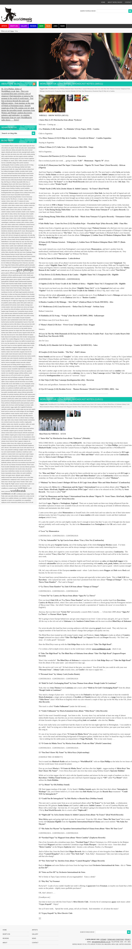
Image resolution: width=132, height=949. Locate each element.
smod (28, 447)
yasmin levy (22, 496)
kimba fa (4, 326)
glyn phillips (25, 270)
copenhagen (5, 222)
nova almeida (25, 375)
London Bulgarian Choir (16, 339)
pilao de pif (9, 396)
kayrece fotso (27, 322)
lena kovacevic (11, 334)
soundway (19, 452)
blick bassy (19, 184)
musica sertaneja (26, 368)
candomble (4, 203)
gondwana (16, 275)
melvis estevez (5, 362)
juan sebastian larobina (16, 313)
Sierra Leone (69, 404)
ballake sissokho (20, 171)
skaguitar (4, 445)
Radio (62, 26)
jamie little (20, 302)
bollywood (29, 186)
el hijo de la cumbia (22, 243)
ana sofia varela (22, 154)
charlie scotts (26, 211)
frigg (6, 265)
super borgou (30, 454)
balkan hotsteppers (9, 171)
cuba (5, 224)
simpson (26, 441)
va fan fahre (29, 477)
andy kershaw (9, 156)
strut (17, 454)
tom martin (18, 469)
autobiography (5, 165)
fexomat (13, 260)
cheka (11, 214)
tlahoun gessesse (30, 466)
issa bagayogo (20, 300)
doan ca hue (7, 237)
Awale (12, 165)
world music (23, 488)
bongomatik (5, 190)
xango (28, 494)
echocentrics (5, 243)
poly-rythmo (31, 398)
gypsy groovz (14, 279)
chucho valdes (18, 216)
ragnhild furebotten (26, 407)
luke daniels (31, 343)
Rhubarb (67, 88)
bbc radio (22, 177)
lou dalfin (22, 341)
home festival (14, 288)
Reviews (33, 26)
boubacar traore (6, 194)
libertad (25, 334)
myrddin (8, 371)
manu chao (10, 351)
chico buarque (21, 214)
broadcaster (4, 197)
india (3, 298)
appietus (31, 158)
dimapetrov (17, 233)
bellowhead (14, 179)
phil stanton (28, 394)
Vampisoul (124, 88)
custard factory (30, 224)
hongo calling (22, 288)
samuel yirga (22, 428)
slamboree (31, 445)
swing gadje (13, 458)
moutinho (15, 368)
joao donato (17, 307)
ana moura (14, 154)
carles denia (11, 205)
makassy (8, 349)
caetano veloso (5, 201)
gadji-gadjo (4, 267)
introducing (4, 300)
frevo (3, 265)
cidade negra (5, 218)
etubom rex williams (13, 250)
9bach (12, 145)
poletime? (4, 398)
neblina (21, 373)
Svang (57, 91)
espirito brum (5, 248)
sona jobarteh (9, 449)
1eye (3, 145)
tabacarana (29, 458)
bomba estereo (5, 188)
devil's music (22, 231)
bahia (29, 167)
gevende (25, 267)
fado (15, 252)
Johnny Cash (125, 404)
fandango (29, 252)
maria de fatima (23, 354)
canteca (16, 203)
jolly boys (26, 309)
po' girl (28, 396)
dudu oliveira (16, 239)
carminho (4, 207)
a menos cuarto (18, 145)
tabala (3, 460)
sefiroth (25, 432)
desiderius (4, 231)
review (31, 413)
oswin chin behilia (14, 383)
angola (21, 156)
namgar (16, 373)
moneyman (15, 366)
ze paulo (9, 500)
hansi (7, 283)
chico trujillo (30, 214)
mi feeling (13, 364)
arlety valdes (19, 160)
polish (9, 398)
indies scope (14, 298)
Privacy (128, 939)
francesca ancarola (28, 263)
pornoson (7, 400)
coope (30, 220)
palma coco (4, 388)
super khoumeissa (14, 456)
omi (31, 379)
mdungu (29, 360)
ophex (3, 381)
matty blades (28, 358)
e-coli (10, 241)
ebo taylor (30, 241)
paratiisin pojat (17, 390)
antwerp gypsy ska (15, 158)
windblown (4, 488)
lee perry (20, 332)
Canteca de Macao (102, 404)
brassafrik (18, 194)
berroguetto (30, 179)
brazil (23, 194)
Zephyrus (96, 406)
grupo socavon (22, 277)
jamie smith (27, 302)
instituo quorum (30, 298)
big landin (20, 182)
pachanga (11, 386)
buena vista (4, 199)
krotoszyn (17, 328)
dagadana (4, 226)
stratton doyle (12, 454)
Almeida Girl (74, 91)
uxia (24, 477)
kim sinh (32, 324)
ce (28, 207)
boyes (13, 194)
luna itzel (4, 345)
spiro (30, 452)
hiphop (22, 285)
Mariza (52, 406)
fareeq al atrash (15, 254)
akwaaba (21, 148)
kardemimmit (15, 320)
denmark (25, 228)
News (41, 26)
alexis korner (29, 150)
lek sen (33, 332)
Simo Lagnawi (18, 441)
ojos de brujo (9, 379)
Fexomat (119, 406)
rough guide (28, 422)
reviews (3, 415)
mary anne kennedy (13, 358)
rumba (9, 424)
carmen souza (19, 205)
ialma (11, 294)
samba (9, 428)
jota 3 (16, 311)
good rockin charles (25, 275)
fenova (29, 256)
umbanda (27, 475)
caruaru (15, 207)
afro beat (32, 145)
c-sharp (30, 199)
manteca (4, 351)
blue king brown (18, 186)
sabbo (27, 424)
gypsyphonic (5, 281)
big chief (4, 182)
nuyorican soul (5, 377)
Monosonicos (88, 91)
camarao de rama (24, 201)
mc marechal (23, 360)
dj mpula (16, 235)
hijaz (18, 285)
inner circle (21, 298)
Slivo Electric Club (87, 406)
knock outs (10, 326)
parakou (3, 390)
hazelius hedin (13, 283)
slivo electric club (6, 447)
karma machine (10, 322)
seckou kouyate (18, 432)
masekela (22, 358)
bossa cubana (24, 192)
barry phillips (22, 175)
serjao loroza (22, 435)
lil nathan (30, 334)
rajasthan (4, 409)
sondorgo (16, 449)
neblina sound (28, 373)
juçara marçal (29, 311)
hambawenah (23, 281)
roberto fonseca (24, 417)
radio (32, 405)
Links (55, 26)
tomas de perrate (27, 469)
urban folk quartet (18, 477)
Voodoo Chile (24, 481)
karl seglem (29, 320)
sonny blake (27, 449)
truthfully (29, 473)
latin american (27, 330)
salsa (12, 426)
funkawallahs (15, 265)
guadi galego (31, 277)
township (28, 471)
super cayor (5, 456)
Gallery (24, 26)
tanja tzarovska (19, 460)
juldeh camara (16, 315)
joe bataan (31, 307)
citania (11, 218)
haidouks (12, 281)
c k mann (20, 199)
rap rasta (28, 409)
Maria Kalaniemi (45, 406)
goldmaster (30, 273)
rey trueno (9, 415)
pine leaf (15, 396)
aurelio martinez (24, 162)
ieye (15, 296)
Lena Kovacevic (50, 91)
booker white (28, 190)
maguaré (15, 347)
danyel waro (19, 226)
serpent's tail (29, 435)
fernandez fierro (22, 258)
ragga (12, 407)
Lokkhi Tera (5, 339)
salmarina (8, 426)
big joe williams (12, 182)
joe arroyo (24, 307)
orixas (7, 381)
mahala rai (26, 347)
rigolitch (4, 417)
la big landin (24, 328)
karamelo (28, 317)
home (103, 2)
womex (15, 488)
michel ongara (21, 364)
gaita (10, 267)
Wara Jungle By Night (8, 483)
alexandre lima (20, 150)
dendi (20, 228)
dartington (26, 226)
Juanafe (84, 88)
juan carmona (5, 313)
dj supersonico (23, 235)
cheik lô (6, 214)
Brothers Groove (21, 197)
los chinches (27, 339)
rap (25, 409)
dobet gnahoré (15, 237)
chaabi (25, 209)
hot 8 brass (21, 290)
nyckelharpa (14, 377)
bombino (27, 188)
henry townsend (11, 285)
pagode (28, 386)
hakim (17, 281)
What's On (14, 26)
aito (9, 148)
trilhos (18, 473)
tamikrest (8, 460)
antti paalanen (5, 158)
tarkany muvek (11, 462)
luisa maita (24, 343)
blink (8, 186)
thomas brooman (16, 464)
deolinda (30, 228)
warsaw (17, 483)
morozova (4, 368)
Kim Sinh (106, 88)
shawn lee (20, 437)
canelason (11, 203)
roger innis (7, 420)
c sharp (25, 199)
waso (32, 483)
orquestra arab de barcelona (17, 381)
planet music (22, 396)
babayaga (17, 167)
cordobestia (12, 222)
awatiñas (17, 165)
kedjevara (7, 324)
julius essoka (30, 315)
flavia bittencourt (26, 260)
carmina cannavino (29, 205)
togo (2, 469)
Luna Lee (10, 345)
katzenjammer (19, 322)
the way (8, 464)
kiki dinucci (18, 324)
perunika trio (5, 394)
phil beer (22, 394)
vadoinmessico (5, 479)
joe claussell (5, 309)
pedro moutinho (9, 392)
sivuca (12, 443)
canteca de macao (24, 203)
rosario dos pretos (14, 422)
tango (13, 460)
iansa (19, 294)
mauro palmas (5, 360)
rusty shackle (15, 424)
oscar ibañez (29, 381)
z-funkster (30, 498)
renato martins (15, 413)
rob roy (17, 417)
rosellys (22, 422)
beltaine (20, 179)
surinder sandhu (24, 456)
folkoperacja (15, 263)
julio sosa (24, 315)
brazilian (27, 194)
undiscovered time (7, 477)
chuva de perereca (28, 216)
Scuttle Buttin (28, 430)
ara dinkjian (5, 160)
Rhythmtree (29, 415)
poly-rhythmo (23, 398)
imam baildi (31, 296)
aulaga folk (15, 162)
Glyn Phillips (61, 88)
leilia (29, 332)
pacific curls (17, 386)
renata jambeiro (6, 413)
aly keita (19, 152)
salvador (17, 426)
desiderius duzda (13, 231)
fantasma (7, 254)
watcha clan (5, 486)
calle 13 (16, 201)
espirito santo (23, 248)
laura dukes (9, 332)
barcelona (15, 173)
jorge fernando (10, 311)
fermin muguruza (12, 258)
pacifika (23, 386)
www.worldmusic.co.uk (101, 649)
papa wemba (27, 388)
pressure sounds (26, 400)
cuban (9, 224)
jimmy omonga (25, 305)
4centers (7, 145)
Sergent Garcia (85, 404)
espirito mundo (14, 248)
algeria (3, 152)
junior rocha (11, 317)
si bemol (9, 439)
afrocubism (4, 148)
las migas (17, 330)
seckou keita (9, 432)
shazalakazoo (28, 437)
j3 (25, 300)
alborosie (9, 150)
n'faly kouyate (15, 371)
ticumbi (7, 466)
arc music (12, 160)
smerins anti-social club (19, 447)
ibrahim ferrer (25, 294)
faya (19, 256)
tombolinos (11, 471)
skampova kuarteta (13, 445)
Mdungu (42, 91)
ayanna (22, 165)
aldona (14, 150)
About (5, 942)
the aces (3, 464)
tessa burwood (30, 462)
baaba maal (4, 167)
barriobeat (7, 175)
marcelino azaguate (19, 351)
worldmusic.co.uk (8, 494)
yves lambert (23, 498)
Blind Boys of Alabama (115, 404)
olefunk (15, 379)
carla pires (4, 205)
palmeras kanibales (14, 388)
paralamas (9, 390)
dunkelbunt (4, 241)
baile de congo (14, 169)
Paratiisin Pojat (97, 91)
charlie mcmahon (16, 211)
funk (9, 265)
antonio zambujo (28, 156)
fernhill (29, 258)
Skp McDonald (23, 445)
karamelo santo (6, 320)
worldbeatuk (18, 490)
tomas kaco (4, 471)
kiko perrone (25, 324)
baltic (27, 171)
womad (10, 488)
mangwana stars (26, 349)
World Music (78, 88)
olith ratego (21, 379)
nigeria (3, 375)
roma (12, 420)
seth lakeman (5, 437)
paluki (22, 388)
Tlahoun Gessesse (115, 88)
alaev (26, 148)
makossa (14, 349)
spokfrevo (4, 454)
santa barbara (30, 428)
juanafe (25, 313)
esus (28, 248)
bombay (12, 188)
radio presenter (5, 407)
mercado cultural (25, 362)
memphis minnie (15, 362)
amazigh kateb (26, 152)
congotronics (25, 220)
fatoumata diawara (12, 256)
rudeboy (4, 424)
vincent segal (12, 481)
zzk (32, 502)
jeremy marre (17, 305)
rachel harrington (19, 405)
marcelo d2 (28, 351)
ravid (6, 411)
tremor (14, 473)
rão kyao (11, 405)
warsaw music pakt (25, 483)
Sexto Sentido (66, 91)
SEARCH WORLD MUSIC (88, 11)
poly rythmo (15, 398)
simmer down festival (7, 441)
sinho (9, 443)
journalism (21, 311)
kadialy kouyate (20, 317)
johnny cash (19, 309)
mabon (25, 345)
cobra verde (17, 218)
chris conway (10, 216)
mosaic (10, 368)
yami (6, 496)
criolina (26, 222)
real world (16, 411)
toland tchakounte (9, 469)
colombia (24, 218)
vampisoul (13, 479)
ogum (3, 379)
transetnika (8, 473)
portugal (12, 400)
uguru (23, 475)
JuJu (102, 88)
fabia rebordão (9, 252)
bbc (17, 177)
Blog (48, 26)
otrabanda (28, 383)
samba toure (14, 428)
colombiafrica (31, 218)
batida (31, 175)
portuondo (18, 400)
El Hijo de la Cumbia (108, 91)
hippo (26, 285)
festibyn (3, 260)
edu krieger (12, 243)
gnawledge (18, 273)
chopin (3, 216)
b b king (31, 165)
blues (24, 186)
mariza (29, 356)
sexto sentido (13, 437)
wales (30, 481)
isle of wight (12, 300)
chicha (15, 214)
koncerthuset (26, 326)
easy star (24, 241)
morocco (30, 366)
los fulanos (15, 341)
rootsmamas (31, 420)
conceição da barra (7, 220)
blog (11, 186)
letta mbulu (19, 334)
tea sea (18, 462)
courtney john (20, 222)
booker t (22, 190)
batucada (13, 177)
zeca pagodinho (17, 500)
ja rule (28, 300)
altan (14, 152)
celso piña (17, 209)
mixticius (28, 364)
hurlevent (31, 292)
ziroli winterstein (12, 502)
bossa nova (31, 192)
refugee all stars (24, 411)
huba (17, 292)
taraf (25, 460)
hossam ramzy (14, 290)
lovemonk (28, 341)
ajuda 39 (13, 148)
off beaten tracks (28, 377)
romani (16, 420)
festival (8, 260)
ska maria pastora (26, 443)
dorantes (31, 237)
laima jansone (9, 330)
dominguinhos (24, 237)
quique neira (5, 405)
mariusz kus (23, 356)
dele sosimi (15, 228)
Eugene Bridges (24, 250)
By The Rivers (12, 199)
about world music (115, 2)
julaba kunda (8, 315)
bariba (20, 173)
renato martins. (24, 413)
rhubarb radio (22, 415)
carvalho (25, 207)
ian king (15, 294)
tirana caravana (20, 466)
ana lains (8, 154)
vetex (19, 479)
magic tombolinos (6, 347)
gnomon (24, 273)
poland (33, 396)
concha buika (17, 220)
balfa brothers (23, 169)
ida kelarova (10, 296)
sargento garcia (13, 430)
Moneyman (90, 88)
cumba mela (15, 224)
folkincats (9, 263)
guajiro (3, 279)
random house (11, 409)
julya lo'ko (4, 317)
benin (25, 179)
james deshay (13, 302)
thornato (24, 464)
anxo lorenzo (25, 158)
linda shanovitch (6, 337)
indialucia (8, 298)
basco (28, 175)
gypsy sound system (24, 279)
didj (13, 233)
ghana (30, 267)
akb (17, 148)
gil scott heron (12, 270)
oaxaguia (20, 377)
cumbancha (22, 224)
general (20, 267)
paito (32, 386)
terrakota (23, 462)
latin (21, 330)
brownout (29, 197)
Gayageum (15, 267)
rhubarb (15, 415)
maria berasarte (13, 354)
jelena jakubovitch (7, 305)
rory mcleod (5, 422)
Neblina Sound (59, 406)
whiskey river (26, 486)
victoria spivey (24, 479)
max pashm (13, 360)
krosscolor (10, 328)
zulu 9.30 (28, 502)
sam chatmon (24, 426)
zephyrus (4, 502)
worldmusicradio (21, 494)
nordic (19, 375)
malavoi (19, 349)
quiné (31, 403)
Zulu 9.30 (93, 404)
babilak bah (23, 167)
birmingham (5, 184)
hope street (30, 288)
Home (12, 31)
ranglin (18, 409)
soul (5, 452)
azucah (26, 165)
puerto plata (20, 403)
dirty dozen (24, 233)
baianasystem (5, 169)
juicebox (30, 313)
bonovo (11, 190)
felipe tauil (24, 256)
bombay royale (19, 188)
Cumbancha (106, 406)
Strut (128, 88)
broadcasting (12, 197)
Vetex (79, 406)
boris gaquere (16, 192)
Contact (35, 942)
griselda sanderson (12, 277)
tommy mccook (20, 471)
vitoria (18, 481)
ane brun (16, 156)
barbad (10, 173)
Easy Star (81, 91)
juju (2, 315)
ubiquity (18, 475)
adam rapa (26, 145)
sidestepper (24, 439)
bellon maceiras (6, 179)
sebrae (3, 432)
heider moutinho (23, 283)
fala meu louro (21, 252)
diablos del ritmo (6, 233)
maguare (20, 347)
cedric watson (10, 209)
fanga (33, 252)
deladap (9, 228)
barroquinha (14, 175)
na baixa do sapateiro (25, 371)
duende (22, 239)
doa (2, 237)
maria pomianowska (13, 356)
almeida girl (9, 152)
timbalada (13, 466)
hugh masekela (23, 292)
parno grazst (25, 390)
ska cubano (18, 443)
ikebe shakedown (22, 296)
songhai (21, 449)
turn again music (10, 475)
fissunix (18, 260)
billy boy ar (26, 182)
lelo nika (4, 334)
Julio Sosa (97, 88)
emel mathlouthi (19, 246)
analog (29, 154)
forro (21, 263)
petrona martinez (14, 394)
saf (30, 424)
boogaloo (16, 190)
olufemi (27, 379)
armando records (28, 160)
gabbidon (22, 265)
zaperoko (4, 500)
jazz (32, 302)
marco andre (5, 354)
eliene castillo (9, 246)
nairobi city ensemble (7, 373)
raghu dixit (17, 407)
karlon (3, 322)
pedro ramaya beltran (20, 392)
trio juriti (23, 473)
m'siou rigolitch (18, 345)
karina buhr (22, 320)
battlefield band (6, 177)
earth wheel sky (17, 241)
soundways (25, 452)
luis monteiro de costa (14, 343)
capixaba (32, 203)
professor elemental (11, 403)
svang (8, 458)
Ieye (60, 91)
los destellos (9, 341)
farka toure (23, 254)
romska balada (23, 420)
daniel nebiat (11, 226)
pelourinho (30, 392)
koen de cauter (18, 326)
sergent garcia (14, 435)
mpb (19, 368)
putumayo (27, 403)
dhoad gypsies (30, 231)
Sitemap (103, 939)
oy (7, 386)
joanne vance (10, 307)
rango (22, 409)
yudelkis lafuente (14, 498)
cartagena (10, 207)
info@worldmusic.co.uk (101, 942)
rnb (14, 417)
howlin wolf (12, 292)
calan (12, 201)
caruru (20, 207)
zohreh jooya (21, 502)
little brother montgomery (27, 337)
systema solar (21, 458)
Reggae (31, 411)
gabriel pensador (30, 265)
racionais (28, 405)
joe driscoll (12, 309)
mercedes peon (5, 364)
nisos (7, 375)
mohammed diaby (6, 366)
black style (12, 184)
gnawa (3, 273)
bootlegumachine (6, 192)
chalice (29, 209)
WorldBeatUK (52, 88)
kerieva (12, 324)
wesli (20, 486)
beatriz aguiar (29, 177)
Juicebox (74, 406)
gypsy (8, 279)
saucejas (20, 430)
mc (18, 360)
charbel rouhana (6, 211)
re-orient (10, 411)
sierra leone (31, 439)
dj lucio (11, 235)
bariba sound (26, 173)
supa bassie (22, 454)
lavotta (15, 332)
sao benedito (5, 430)
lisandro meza (15, 337)
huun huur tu (5, 294)
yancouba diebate (13, 496)
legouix (25, 332)
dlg (34, 235)
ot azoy (22, 383)
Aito (115, 406)
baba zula (11, 167)
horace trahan (5, 290)
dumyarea (28, 239)
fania (3, 254)
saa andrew (22, 424)
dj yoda (30, 235)
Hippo (101, 406)
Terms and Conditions (115, 939)
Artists (4, 26)
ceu (21, 209)
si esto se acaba (16, 439)
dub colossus (8, 239)
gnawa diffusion (10, 273)
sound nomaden (11, 452)
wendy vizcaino (13, 486)
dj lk (7, 235)
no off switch (13, 375)
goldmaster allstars (7, 275)
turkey (3, 475)
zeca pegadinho (26, 500)
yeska (28, 496)
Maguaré (69, 406)
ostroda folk (5, 383)
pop (2, 400)
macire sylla (30, 345)
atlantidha (9, 162)
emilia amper (27, 246)
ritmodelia (10, 417)
